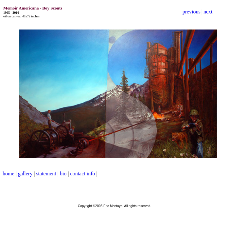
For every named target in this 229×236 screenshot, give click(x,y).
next (208, 11)
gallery (25, 173)
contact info (82, 173)
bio (63, 173)
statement (46, 173)
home (8, 173)
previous (192, 11)
